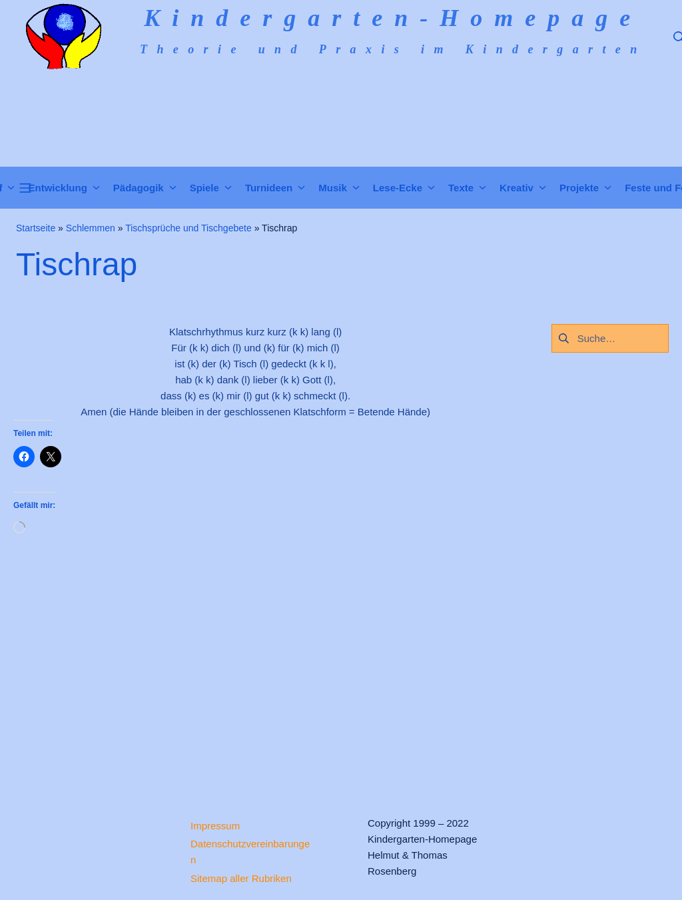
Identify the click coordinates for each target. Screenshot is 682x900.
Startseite (35, 228)
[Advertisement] (256, 663)
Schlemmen (90, 228)
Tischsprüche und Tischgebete (188, 228)
